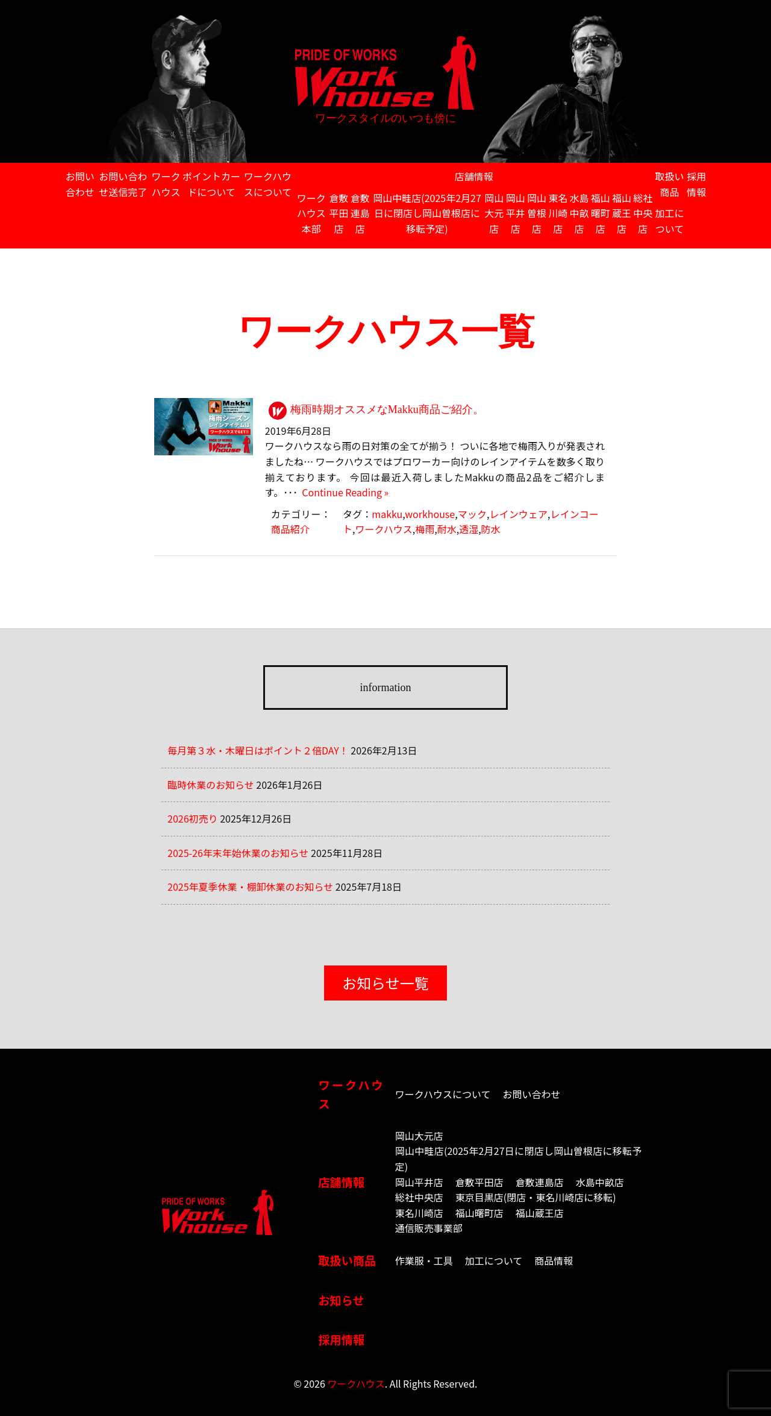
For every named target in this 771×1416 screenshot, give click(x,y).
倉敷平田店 (338, 213)
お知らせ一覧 (385, 982)
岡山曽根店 (536, 213)
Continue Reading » (343, 492)
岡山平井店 (515, 213)
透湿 (468, 529)
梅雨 (424, 529)
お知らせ (341, 1300)
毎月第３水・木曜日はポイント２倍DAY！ (258, 750)
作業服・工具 (424, 1260)
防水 (491, 529)
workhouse (430, 514)
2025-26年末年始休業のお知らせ (238, 852)
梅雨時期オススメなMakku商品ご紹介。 (387, 409)
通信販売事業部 (429, 1228)
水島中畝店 (578, 213)
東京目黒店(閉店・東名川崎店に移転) (535, 1197)
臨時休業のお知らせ (210, 784)
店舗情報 (474, 176)
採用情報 (696, 184)
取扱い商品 (669, 184)
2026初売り (192, 818)
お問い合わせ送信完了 (123, 184)
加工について (669, 221)
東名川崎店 (557, 213)
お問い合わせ (80, 184)
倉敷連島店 (360, 213)
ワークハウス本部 (311, 213)
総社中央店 (642, 213)
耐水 (447, 529)
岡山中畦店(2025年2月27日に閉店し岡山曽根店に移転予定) (427, 213)
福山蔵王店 (621, 213)
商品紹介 (290, 529)
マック (472, 514)
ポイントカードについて (211, 184)
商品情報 (553, 1260)
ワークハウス (166, 184)
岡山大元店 (494, 213)
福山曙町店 (600, 213)
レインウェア (518, 514)
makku (387, 514)
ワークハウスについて (268, 184)
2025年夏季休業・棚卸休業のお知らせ (250, 886)
